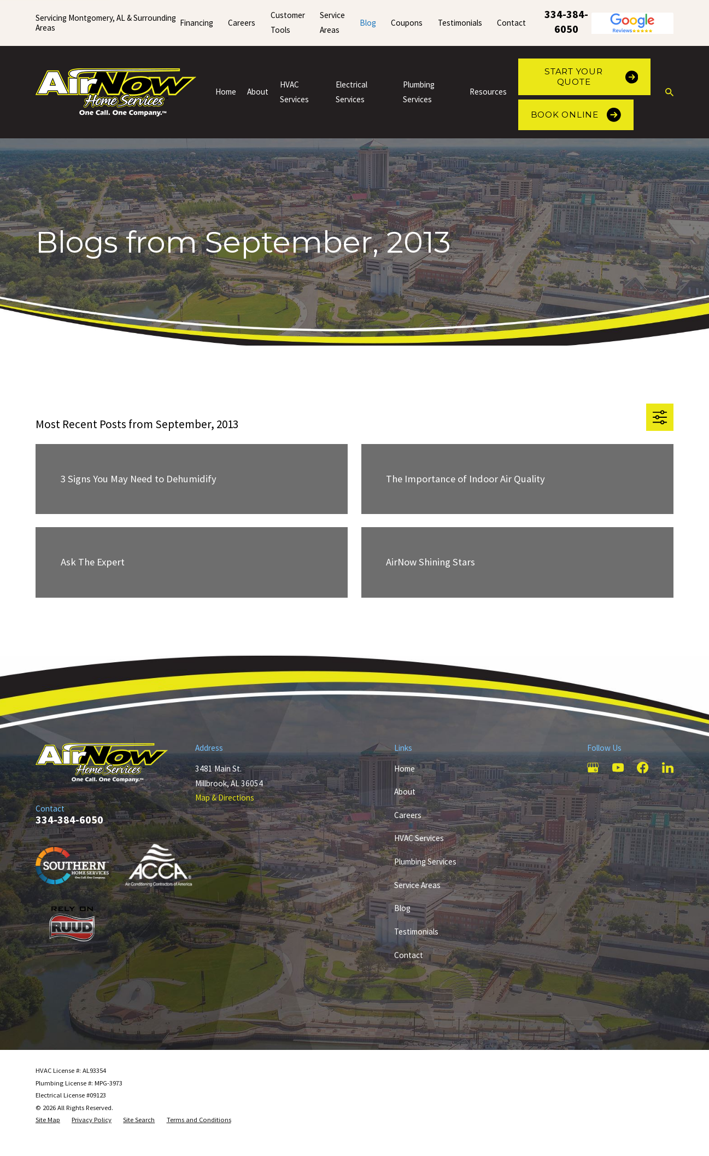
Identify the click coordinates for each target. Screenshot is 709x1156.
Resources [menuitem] (488, 91)
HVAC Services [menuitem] (294, 91)
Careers (241, 22)
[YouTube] (618, 767)
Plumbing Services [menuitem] (419, 91)
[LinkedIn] (667, 767)
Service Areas (417, 885)
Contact (511, 22)
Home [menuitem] (225, 91)
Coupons (407, 22)
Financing (196, 22)
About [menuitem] (257, 91)
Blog (368, 22)
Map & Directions (224, 797)
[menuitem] (48, 1120)
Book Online (576, 115)
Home (404, 768)
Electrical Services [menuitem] (351, 91)
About (404, 791)
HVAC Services (419, 838)
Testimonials (460, 22)
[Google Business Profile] (593, 767)
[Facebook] (642, 767)
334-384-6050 (566, 21)
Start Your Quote (591, 76)
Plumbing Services (425, 861)
